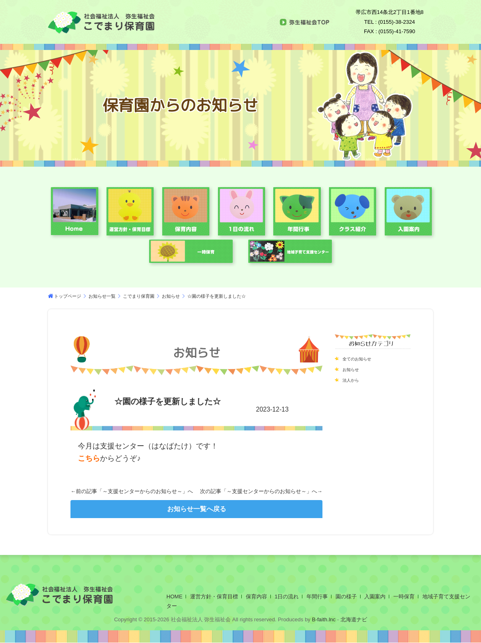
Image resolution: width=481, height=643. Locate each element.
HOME (174, 596)
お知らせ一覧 (102, 296)
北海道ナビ (353, 619)
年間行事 (317, 596)
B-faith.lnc (323, 619)
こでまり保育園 (138, 296)
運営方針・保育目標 (214, 596)
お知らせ (171, 296)
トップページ (67, 296)
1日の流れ (287, 596)
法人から (354, 379)
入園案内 (375, 596)
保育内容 (256, 596)
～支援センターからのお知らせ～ (142, 491)
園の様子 (346, 596)
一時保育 (404, 596)
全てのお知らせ (363, 358)
